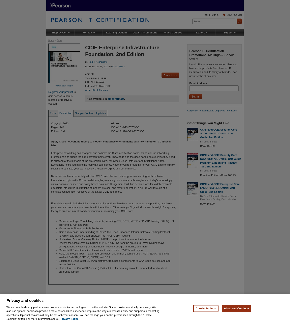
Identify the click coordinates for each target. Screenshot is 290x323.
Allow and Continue (236, 308)
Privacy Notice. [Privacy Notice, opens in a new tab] (69, 319)
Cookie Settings (206, 308)
